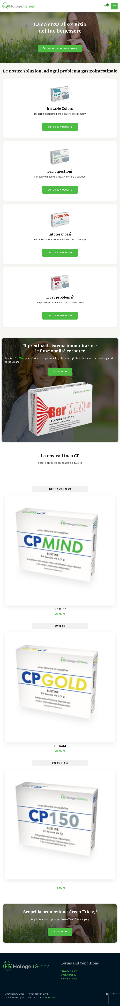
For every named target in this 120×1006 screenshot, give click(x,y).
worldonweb (49, 997)
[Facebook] (107, 994)
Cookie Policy (68, 974)
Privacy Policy (69, 970)
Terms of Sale (69, 978)
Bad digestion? (60, 171)
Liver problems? (60, 297)
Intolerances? (60, 234)
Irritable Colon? (60, 109)
